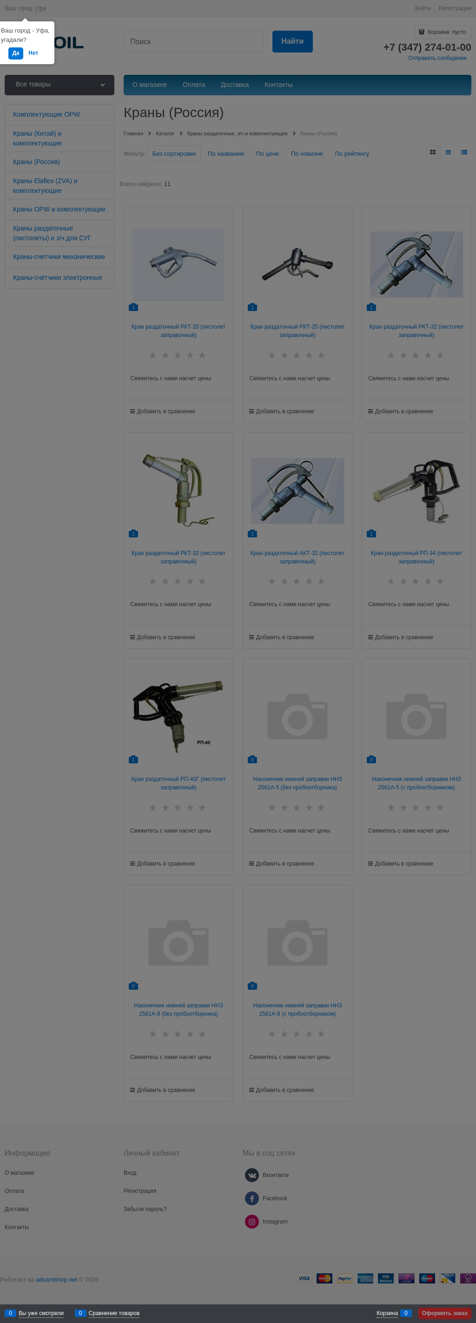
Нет (33, 53)
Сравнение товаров (114, 1313)
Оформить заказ (445, 1313)
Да (15, 53)
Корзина (387, 1313)
